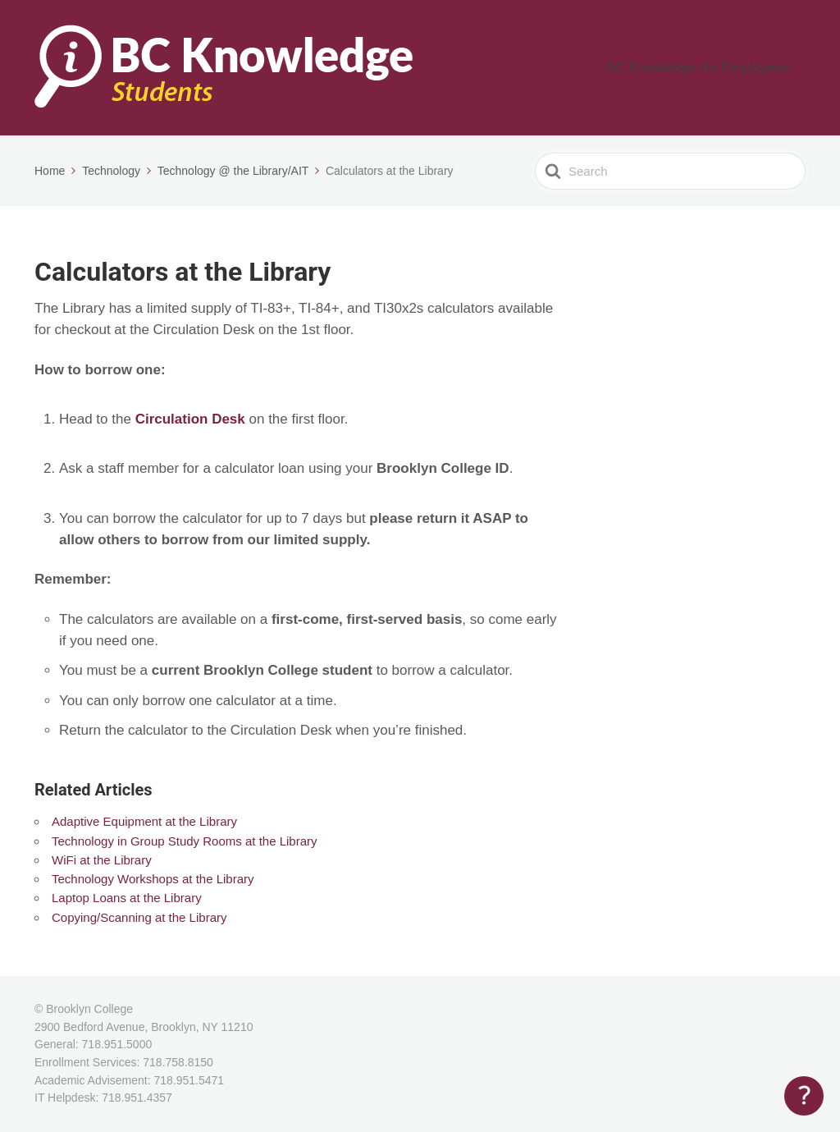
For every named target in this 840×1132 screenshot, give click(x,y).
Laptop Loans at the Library (127, 898)
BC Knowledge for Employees (717, 68)
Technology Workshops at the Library (153, 879)
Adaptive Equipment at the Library (144, 821)
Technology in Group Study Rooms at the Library (184, 841)
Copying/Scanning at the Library (139, 917)
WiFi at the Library (102, 860)
